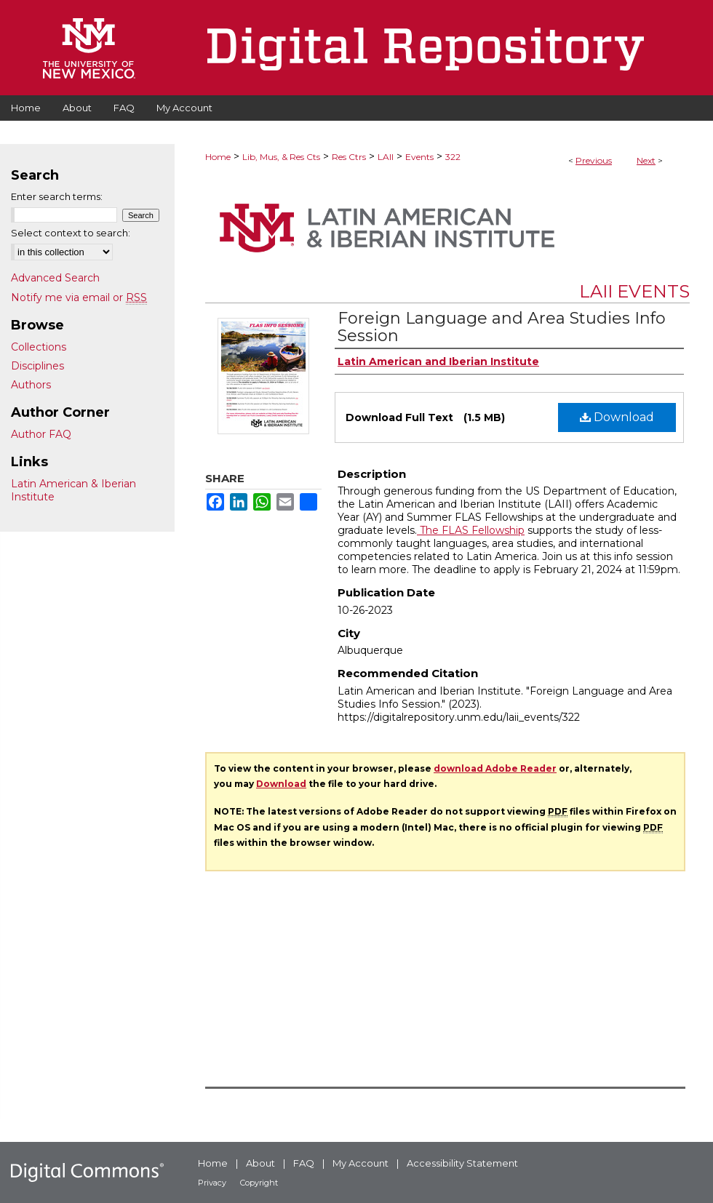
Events (419, 156)
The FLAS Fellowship (471, 530)
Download (617, 417)
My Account (360, 1163)
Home (218, 156)
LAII (386, 156)
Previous (593, 160)
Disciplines (37, 365)
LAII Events (634, 291)
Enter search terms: (57, 196)
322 (453, 156)
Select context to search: (70, 233)
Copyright (259, 1183)
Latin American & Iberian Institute (73, 490)
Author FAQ (41, 434)
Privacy (212, 1183)
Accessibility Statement (462, 1163)
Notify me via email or (79, 297)
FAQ (303, 1163)
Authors (31, 384)
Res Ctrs (349, 156)
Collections (38, 346)
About (260, 1163)
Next (646, 160)
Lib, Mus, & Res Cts (281, 156)
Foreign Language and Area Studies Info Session (502, 326)
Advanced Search (55, 277)
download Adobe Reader (495, 768)
